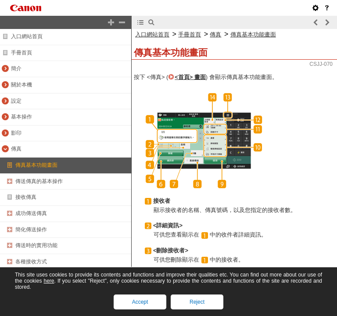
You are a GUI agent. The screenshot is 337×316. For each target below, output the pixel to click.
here (48, 281)
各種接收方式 (31, 262)
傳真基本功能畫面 (36, 165)
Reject (197, 302)
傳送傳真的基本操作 (39, 181)
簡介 (16, 68)
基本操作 (21, 117)
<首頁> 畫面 (190, 77)
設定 (16, 101)
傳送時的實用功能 (36, 245)
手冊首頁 (21, 53)
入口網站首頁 (27, 36)
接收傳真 (25, 197)
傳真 (16, 149)
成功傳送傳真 (31, 213)
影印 (16, 133)
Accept (140, 302)
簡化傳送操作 (31, 229)
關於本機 (21, 85)
